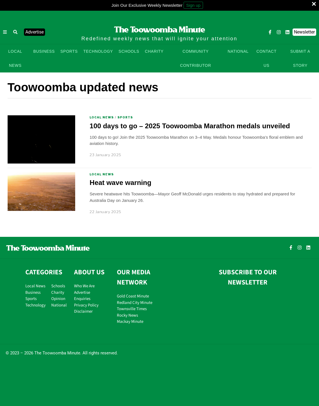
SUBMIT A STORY (300, 58)
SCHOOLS (129, 51)
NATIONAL (238, 51)
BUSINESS (44, 51)
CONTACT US (266, 58)
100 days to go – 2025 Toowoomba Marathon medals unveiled (190, 126)
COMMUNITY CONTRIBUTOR (195, 58)
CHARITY (154, 51)
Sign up (193, 5)
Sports (125, 117)
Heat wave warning (120, 182)
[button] (15, 32)
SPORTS (69, 51)
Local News (102, 117)
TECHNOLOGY (98, 51)
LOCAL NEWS (15, 58)
